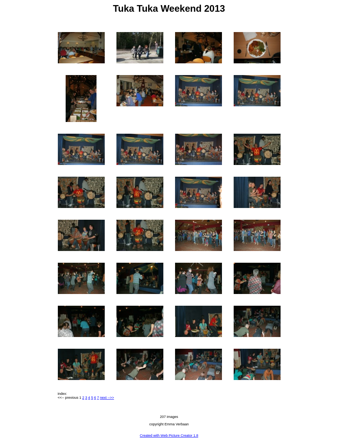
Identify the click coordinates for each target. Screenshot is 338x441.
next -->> (107, 398)
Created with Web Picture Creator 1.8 (169, 435)
